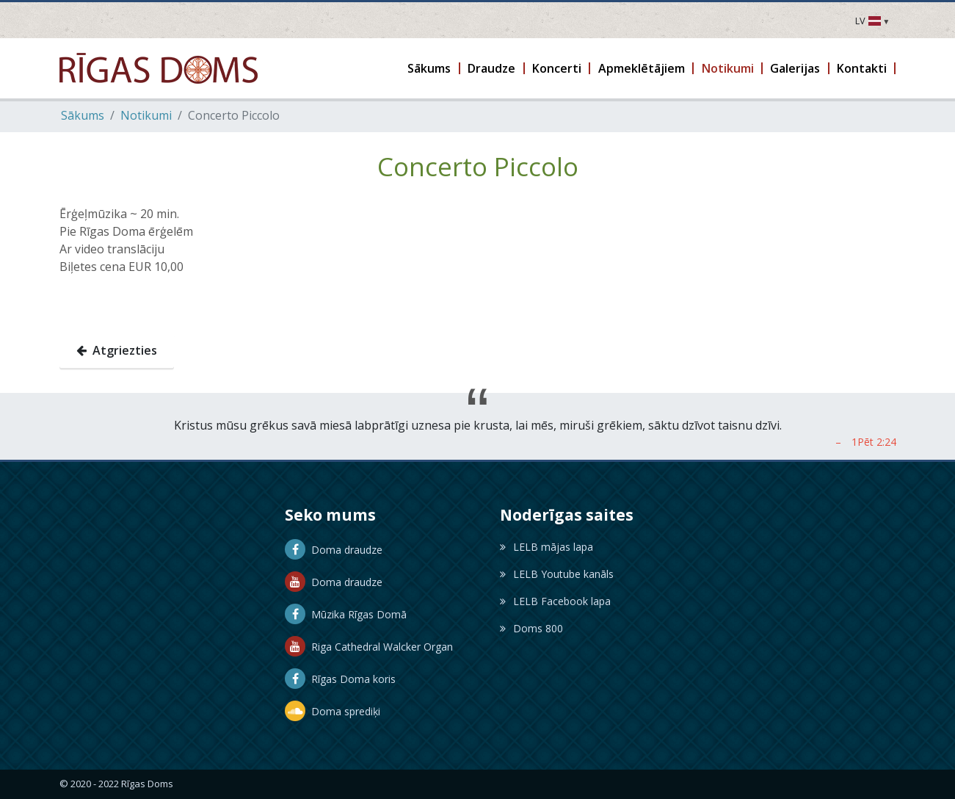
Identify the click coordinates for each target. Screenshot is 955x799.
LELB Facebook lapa (555, 601)
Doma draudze (333, 550)
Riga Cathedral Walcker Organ (369, 647)
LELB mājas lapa (546, 547)
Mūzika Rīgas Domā (346, 614)
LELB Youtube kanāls (557, 574)
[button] (430, 68)
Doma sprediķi (332, 711)
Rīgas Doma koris (340, 679)
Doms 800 (531, 628)
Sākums (82, 115)
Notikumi (146, 115)
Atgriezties (116, 350)
